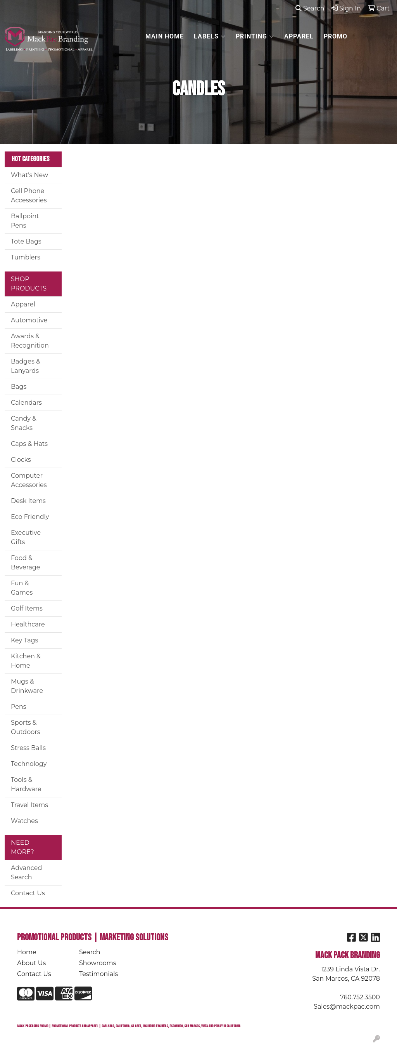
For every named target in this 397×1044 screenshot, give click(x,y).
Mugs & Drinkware (27, 686)
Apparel (23, 304)
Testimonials (98, 974)
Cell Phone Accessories (29, 195)
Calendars (26, 402)
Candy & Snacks (23, 423)
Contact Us (28, 893)
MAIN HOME (164, 36)
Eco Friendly (30, 516)
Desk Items (28, 501)
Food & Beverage (25, 562)
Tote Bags (26, 241)
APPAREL (299, 36)
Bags (18, 386)
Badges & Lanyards (25, 366)
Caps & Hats (29, 443)
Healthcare (28, 624)
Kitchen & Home (26, 660)
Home (26, 952)
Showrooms (97, 963)
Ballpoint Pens (25, 220)
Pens (18, 706)
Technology (29, 763)
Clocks (21, 459)
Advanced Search (26, 872)
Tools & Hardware (26, 784)
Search (310, 8)
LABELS (210, 36)
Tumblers (25, 257)
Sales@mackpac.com (347, 1006)
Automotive (29, 320)
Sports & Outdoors (25, 727)
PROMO (335, 36)
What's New (29, 175)
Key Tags (24, 640)
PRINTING (255, 36)
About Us (31, 963)
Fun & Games (22, 587)
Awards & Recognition (30, 340)
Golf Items (27, 608)
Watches (24, 821)
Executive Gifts (26, 537)
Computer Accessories (29, 480)
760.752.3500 (360, 997)
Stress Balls (28, 748)
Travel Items (29, 805)
